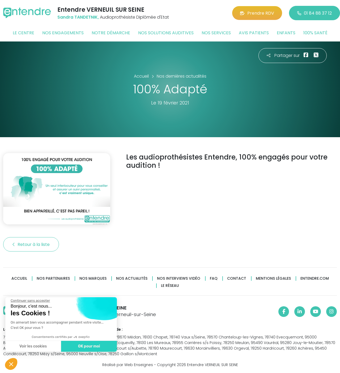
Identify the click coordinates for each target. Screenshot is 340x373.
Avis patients (254, 33)
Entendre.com (314, 278)
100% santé (315, 33)
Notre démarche (111, 33)
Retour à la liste (31, 244)
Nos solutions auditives (166, 33)
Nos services (216, 33)
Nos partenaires (53, 278)
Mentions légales (273, 278)
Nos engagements (63, 33)
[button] (11, 364)
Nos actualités (131, 278)
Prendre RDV (257, 13)
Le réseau (170, 285)
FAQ (214, 278)
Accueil (19, 278)
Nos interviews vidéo (178, 278)
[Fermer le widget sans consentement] (30, 300)
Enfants (286, 33)
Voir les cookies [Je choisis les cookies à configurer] (32, 346)
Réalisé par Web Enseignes (127, 364)
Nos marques (93, 278)
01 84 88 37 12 (314, 13)
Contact (236, 278)
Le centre (23, 33)
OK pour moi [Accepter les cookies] (89, 346)
